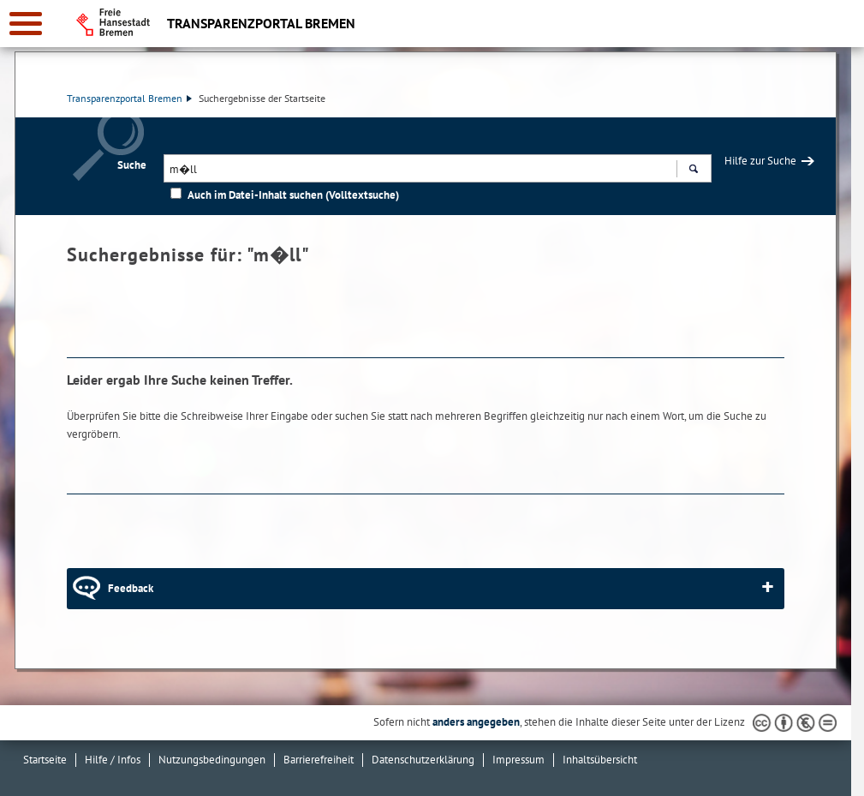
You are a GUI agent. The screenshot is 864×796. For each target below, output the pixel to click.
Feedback (130, 588)
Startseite (45, 759)
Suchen (693, 170)
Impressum (518, 759)
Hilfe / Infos (112, 759)
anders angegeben (476, 722)
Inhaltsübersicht (600, 759)
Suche (131, 165)
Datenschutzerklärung (423, 759)
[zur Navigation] (25, 23)
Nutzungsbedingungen (211, 759)
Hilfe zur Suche (760, 160)
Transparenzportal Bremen (129, 98)
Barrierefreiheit (318, 759)
